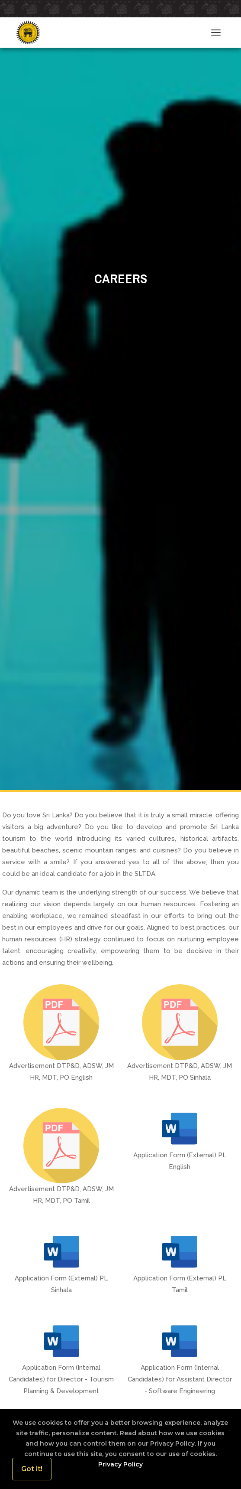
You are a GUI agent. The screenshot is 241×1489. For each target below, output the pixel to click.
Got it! (31, 1469)
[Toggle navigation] (216, 32)
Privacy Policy (120, 1464)
